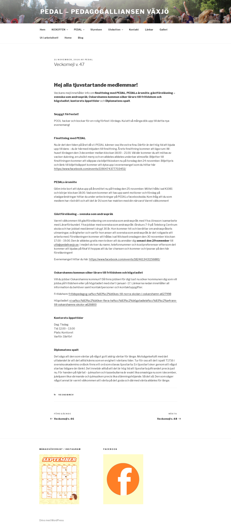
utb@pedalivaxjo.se (66, 244)
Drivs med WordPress (51, 520)
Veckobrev (66, 395)
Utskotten (116, 29)
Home (68, 37)
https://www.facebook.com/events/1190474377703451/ (90, 168)
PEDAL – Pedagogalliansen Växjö (104, 11)
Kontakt (134, 29)
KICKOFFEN (60, 29)
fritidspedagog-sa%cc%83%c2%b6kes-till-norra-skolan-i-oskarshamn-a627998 (120, 294)
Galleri (163, 29)
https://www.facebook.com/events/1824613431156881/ (124, 259)
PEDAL (79, 29)
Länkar (149, 29)
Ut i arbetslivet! (49, 37)
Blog (80, 37)
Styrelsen (96, 29)
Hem (42, 29)
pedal (89, 59)
